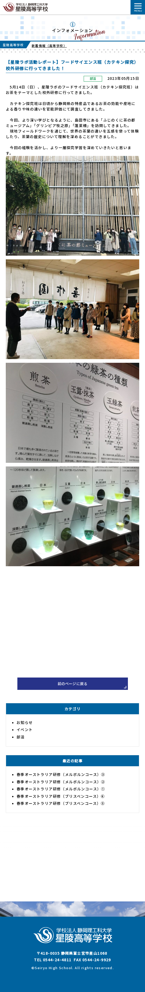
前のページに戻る (73, 683)
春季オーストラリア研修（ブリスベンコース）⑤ (61, 803)
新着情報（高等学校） (49, 45)
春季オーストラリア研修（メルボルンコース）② (61, 781)
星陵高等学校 (13, 45)
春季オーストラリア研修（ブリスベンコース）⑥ (61, 796)
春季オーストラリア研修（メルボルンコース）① (61, 788)
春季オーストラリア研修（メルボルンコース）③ (61, 774)
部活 (93, 78)
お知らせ (25, 722)
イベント (25, 729)
